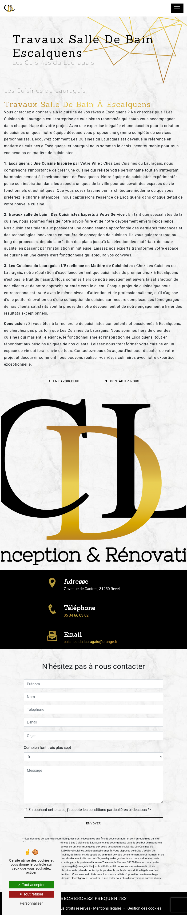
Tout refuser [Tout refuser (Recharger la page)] (31, 894)
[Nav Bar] (177, 8)
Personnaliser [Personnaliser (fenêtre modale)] (31, 903)
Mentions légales (107, 908)
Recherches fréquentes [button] (93, 898)
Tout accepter (31, 885)
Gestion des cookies (144, 908)
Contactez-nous (122, 381)
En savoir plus (63, 381)
